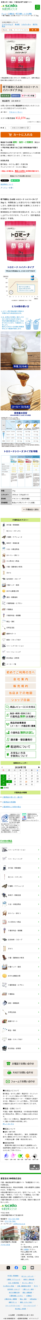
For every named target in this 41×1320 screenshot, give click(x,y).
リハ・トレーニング (29, 1305)
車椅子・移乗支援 (28, 1279)
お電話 (26, 1249)
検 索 (34, 30)
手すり (36, 1286)
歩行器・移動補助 (13, 1275)
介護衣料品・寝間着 (10, 1299)
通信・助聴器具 (27, 1292)
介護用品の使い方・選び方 (12, 797)
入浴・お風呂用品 (13, 1283)
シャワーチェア (7, 24)
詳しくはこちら (8, 1124)
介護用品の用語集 (9, 802)
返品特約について (7, 184)
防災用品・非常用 (20, 1308)
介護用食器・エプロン (16, 1295)
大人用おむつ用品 (8, 1286)
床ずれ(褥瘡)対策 (14, 1292)
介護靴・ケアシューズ (13, 1279)
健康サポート (13, 1302)
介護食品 (11, 13)
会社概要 (12, 1315)
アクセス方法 (5, 1244)
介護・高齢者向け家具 (24, 1286)
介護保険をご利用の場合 (11, 807)
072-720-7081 (10, 1221)
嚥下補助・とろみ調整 (24, 13)
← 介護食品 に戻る (31, 509)
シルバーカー (26, 24)
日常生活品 (33, 1299)
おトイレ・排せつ (27, 1283)
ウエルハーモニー (16, 112)
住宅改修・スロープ (13, 1289)
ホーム (3, 13)
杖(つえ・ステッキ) (27, 1276)
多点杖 (17, 24)
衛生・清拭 (23, 1299)
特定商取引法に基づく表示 (25, 1315)
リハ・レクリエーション (12, 1305)
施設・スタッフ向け (26, 1302)
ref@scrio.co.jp (19, 1224)
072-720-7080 (14, 1219)
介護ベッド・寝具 (28, 1289)
